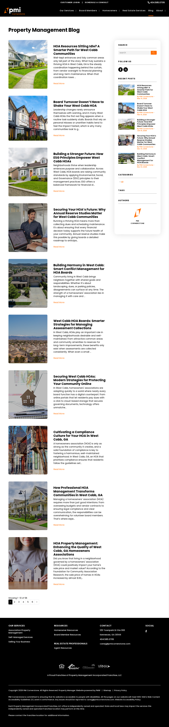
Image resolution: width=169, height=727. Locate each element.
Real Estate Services (134, 10)
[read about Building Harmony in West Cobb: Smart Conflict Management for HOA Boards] (27, 283)
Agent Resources (63, 648)
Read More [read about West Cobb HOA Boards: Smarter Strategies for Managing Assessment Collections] (58, 358)
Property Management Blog (44, 30)
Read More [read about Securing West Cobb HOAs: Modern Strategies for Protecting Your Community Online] (58, 413)
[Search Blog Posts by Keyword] (134, 53)
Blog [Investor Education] (150, 10)
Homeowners (110, 10)
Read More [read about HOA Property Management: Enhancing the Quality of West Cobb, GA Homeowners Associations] (58, 584)
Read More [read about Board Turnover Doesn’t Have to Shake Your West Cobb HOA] (58, 135)
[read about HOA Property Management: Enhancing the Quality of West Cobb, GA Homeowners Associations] (27, 563)
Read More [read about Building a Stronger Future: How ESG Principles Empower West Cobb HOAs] (58, 191)
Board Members (88, 10)
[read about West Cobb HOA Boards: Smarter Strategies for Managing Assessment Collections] (27, 339)
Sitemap (107, 690)
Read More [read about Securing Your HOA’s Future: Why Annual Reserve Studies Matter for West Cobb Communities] (58, 246)
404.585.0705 (157, 2)
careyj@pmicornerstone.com (115, 643)
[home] (14, 11)
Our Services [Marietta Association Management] (67, 10)
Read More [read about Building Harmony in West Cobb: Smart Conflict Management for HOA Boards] (58, 302)
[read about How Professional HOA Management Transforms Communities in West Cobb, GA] (27, 505)
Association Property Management (19, 631)
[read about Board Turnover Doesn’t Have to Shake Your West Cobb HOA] (27, 118)
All (122, 182)
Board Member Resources (67, 634)
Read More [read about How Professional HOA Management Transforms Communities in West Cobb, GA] (58, 524)
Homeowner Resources (66, 630)
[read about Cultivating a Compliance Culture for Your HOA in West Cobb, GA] (27, 450)
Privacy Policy (120, 690)
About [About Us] (159, 10)
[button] (120, 69)
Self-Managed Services (20, 637)
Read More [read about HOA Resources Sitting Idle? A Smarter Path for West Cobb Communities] (58, 83)
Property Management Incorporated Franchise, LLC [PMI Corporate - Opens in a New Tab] (95, 675)
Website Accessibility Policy (128, 699)
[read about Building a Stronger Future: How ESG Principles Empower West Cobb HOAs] (27, 172)
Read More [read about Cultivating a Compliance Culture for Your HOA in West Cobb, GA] (58, 469)
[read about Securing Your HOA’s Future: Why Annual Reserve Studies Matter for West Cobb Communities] (27, 227)
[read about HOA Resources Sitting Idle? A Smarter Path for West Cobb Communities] (27, 64)
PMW (98, 690)
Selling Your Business (19, 641)
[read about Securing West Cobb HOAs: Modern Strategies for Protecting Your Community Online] (27, 394)
